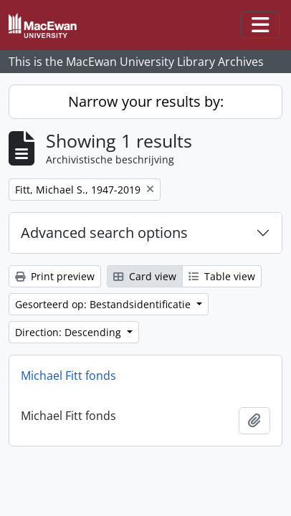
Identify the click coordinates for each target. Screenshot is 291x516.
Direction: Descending (69, 332)
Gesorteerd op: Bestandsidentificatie (104, 304)
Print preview (55, 276)
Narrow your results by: (146, 101)
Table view (222, 276)
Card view (144, 276)
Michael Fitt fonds (68, 375)
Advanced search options (104, 232)
